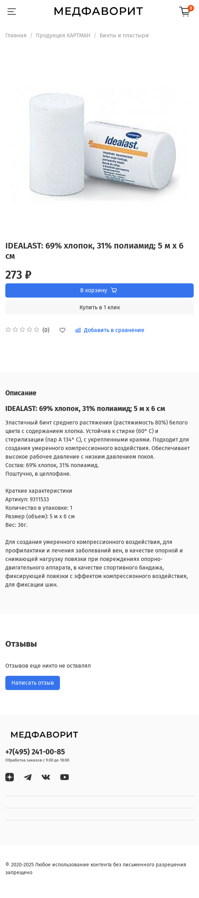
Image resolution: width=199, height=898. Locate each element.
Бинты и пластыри (124, 35)
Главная (16, 35)
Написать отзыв (32, 682)
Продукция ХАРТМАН (63, 35)
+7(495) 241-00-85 (35, 752)
